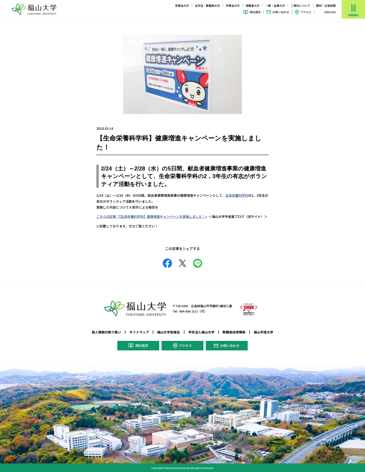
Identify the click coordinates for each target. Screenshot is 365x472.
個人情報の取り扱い (106, 331)
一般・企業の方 (275, 5)
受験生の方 (182, 5)
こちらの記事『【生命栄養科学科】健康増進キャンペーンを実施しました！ (150, 216)
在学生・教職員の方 (207, 5)
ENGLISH (330, 12)
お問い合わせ (280, 12)
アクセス (305, 12)
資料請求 (255, 12)
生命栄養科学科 (236, 195)
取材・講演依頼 (326, 5)
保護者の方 (253, 5)
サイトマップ (139, 331)
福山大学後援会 (168, 331)
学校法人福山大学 (201, 331)
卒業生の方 (233, 5)
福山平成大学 (263, 331)
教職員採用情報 (234, 331)
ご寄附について (300, 5)
